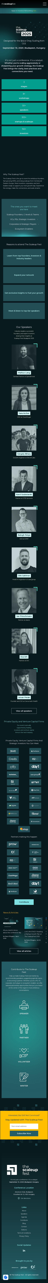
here (34, 11)
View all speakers (24, 711)
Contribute (24, 902)
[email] (24, 1126)
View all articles (24, 951)
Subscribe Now (24, 1133)
